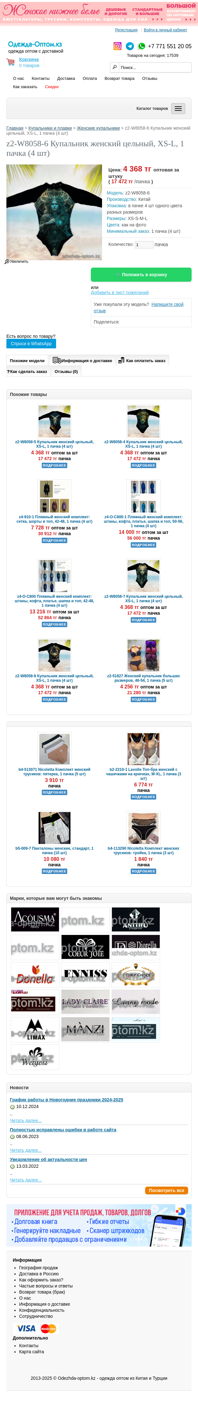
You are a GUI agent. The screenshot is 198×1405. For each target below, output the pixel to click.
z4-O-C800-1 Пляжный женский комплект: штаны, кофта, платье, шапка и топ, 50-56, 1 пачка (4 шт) (143, 521)
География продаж (38, 1267)
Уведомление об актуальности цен (48, 1159)
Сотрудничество (36, 1316)
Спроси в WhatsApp (31, 343)
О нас (18, 78)
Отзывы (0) (66, 371)
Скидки (52, 86)
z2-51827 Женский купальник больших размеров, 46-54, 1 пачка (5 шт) (143, 678)
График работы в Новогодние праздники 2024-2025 (66, 1099)
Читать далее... (26, 1120)
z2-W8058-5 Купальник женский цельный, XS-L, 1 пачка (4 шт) (54, 444)
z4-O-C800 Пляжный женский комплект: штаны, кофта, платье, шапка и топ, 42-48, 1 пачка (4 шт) (54, 601)
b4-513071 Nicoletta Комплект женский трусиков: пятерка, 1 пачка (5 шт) (54, 771)
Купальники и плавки (50, 128)
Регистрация (126, 30)
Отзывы (150, 78)
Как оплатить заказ (141, 359)
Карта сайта (31, 1351)
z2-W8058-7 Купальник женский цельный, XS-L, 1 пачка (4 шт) (143, 598)
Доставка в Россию (39, 1273)
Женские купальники (98, 128)
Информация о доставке (82, 359)
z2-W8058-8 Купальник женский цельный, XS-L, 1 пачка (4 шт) (54, 678)
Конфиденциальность (41, 1310)
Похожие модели (27, 360)
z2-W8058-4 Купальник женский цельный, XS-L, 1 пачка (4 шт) (143, 444)
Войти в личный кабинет (165, 30)
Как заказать (25, 86)
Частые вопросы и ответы (46, 1285)
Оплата (90, 78)
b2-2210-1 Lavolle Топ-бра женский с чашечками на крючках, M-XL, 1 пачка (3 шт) (143, 774)
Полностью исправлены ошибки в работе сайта (63, 1129)
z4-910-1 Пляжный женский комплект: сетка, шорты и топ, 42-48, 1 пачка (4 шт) (54, 519)
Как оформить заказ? (41, 1279)
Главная (14, 128)
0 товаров (29, 65)
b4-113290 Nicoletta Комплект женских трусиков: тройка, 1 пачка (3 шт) (143, 850)
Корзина (29, 59)
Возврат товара (120, 78)
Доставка (66, 78)
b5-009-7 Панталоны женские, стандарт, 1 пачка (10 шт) (54, 850)
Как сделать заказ (27, 371)
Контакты (41, 78)
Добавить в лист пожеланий (120, 292)
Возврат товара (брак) (42, 1292)
